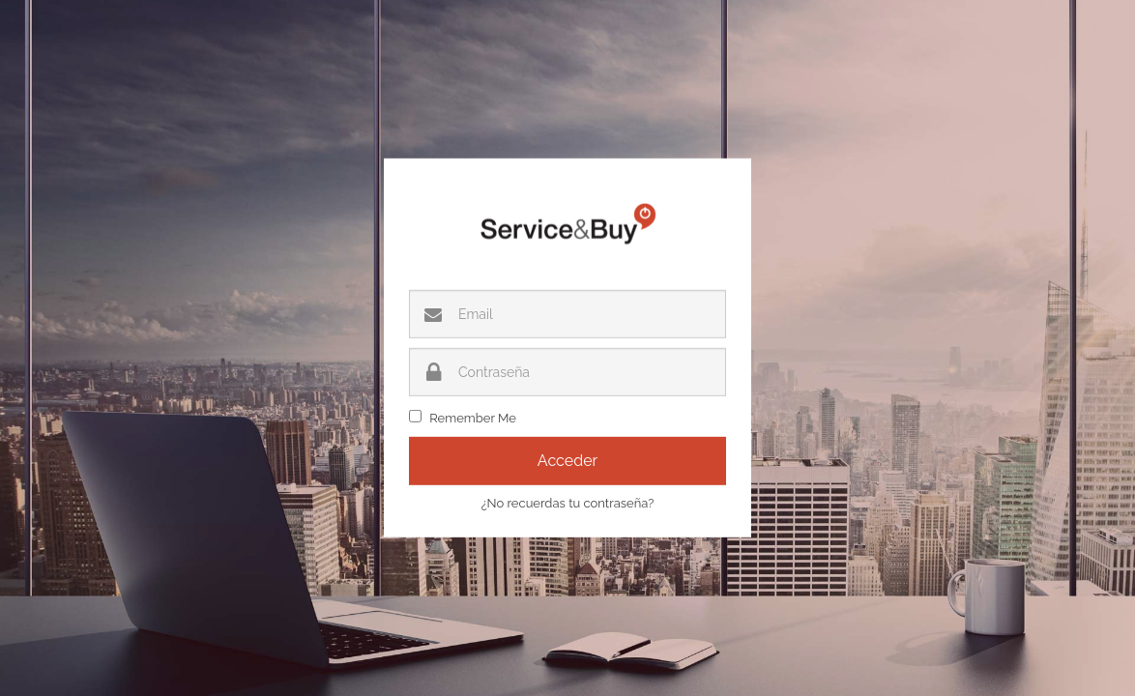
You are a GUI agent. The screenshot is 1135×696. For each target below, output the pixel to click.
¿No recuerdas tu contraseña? (568, 503)
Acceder (567, 460)
